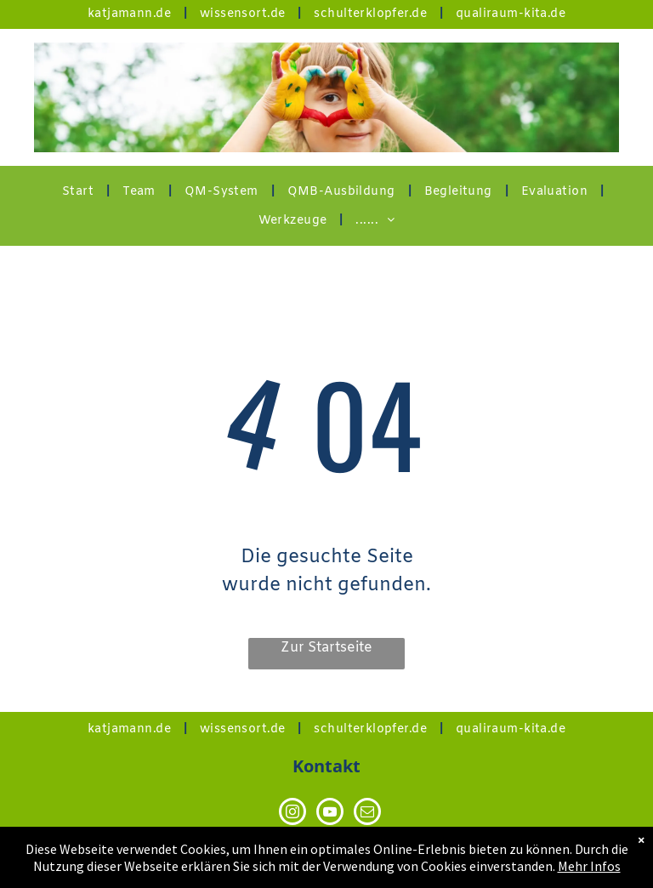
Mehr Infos (589, 866)
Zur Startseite (326, 648)
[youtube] (330, 813)
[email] (367, 813)
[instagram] (292, 813)
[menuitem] (131, 14)
